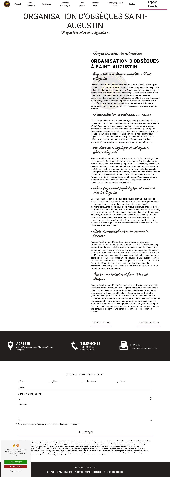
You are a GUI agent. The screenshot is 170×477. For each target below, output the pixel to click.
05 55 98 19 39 (87, 352)
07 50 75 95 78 (87, 355)
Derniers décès (95, 4)
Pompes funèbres (31, 4)
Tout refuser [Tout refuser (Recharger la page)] (16, 467)
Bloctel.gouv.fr (55, 450)
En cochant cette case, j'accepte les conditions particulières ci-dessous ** (48, 419)
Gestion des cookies (113, 472)
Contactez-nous (149, 322)
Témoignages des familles (115, 4)
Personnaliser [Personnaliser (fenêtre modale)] (16, 471)
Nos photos (82, 4)
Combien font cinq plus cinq (29, 389)
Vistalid (51, 472)
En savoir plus (101, 322)
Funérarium (46, 4)
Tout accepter (15, 462)
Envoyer (88, 427)
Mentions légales (93, 472)
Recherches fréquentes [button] (85, 467)
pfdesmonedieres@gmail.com (143, 343)
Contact (132, 4)
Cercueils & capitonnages (64, 4)
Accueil (18, 4)
